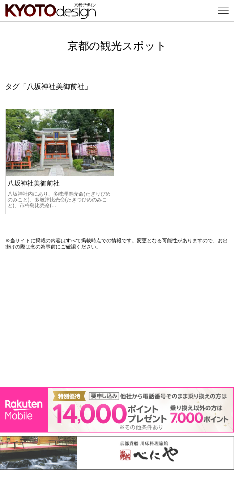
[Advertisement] (117, 318)
